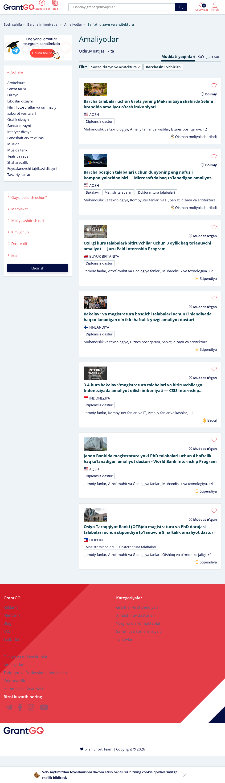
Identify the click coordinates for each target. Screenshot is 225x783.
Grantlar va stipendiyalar (138, 634)
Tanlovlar (124, 666)
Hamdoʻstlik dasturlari (23, 716)
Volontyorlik (14, 708)
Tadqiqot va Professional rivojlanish (35, 700)
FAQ (7, 658)
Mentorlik (12, 642)
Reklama (11, 634)
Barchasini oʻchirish (163, 67)
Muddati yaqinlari (178, 56)
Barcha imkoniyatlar (43, 24)
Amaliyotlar (73, 24)
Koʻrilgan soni (209, 56)
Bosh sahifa (13, 24)
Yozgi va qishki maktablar (138, 650)
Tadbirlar (12, 666)
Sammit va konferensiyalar (139, 658)
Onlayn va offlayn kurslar (26, 684)
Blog (7, 650)
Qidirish (37, 268)
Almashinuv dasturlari (135, 642)
